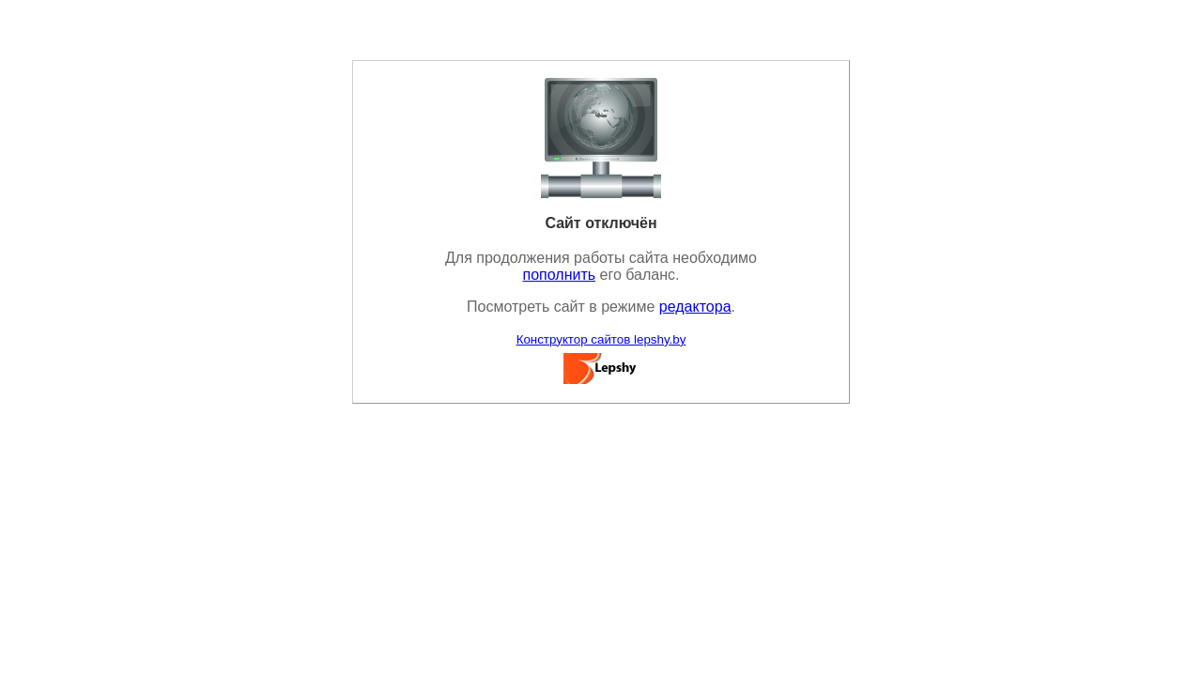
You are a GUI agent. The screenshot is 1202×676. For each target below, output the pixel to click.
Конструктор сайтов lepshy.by (601, 339)
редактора (695, 307)
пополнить (559, 275)
